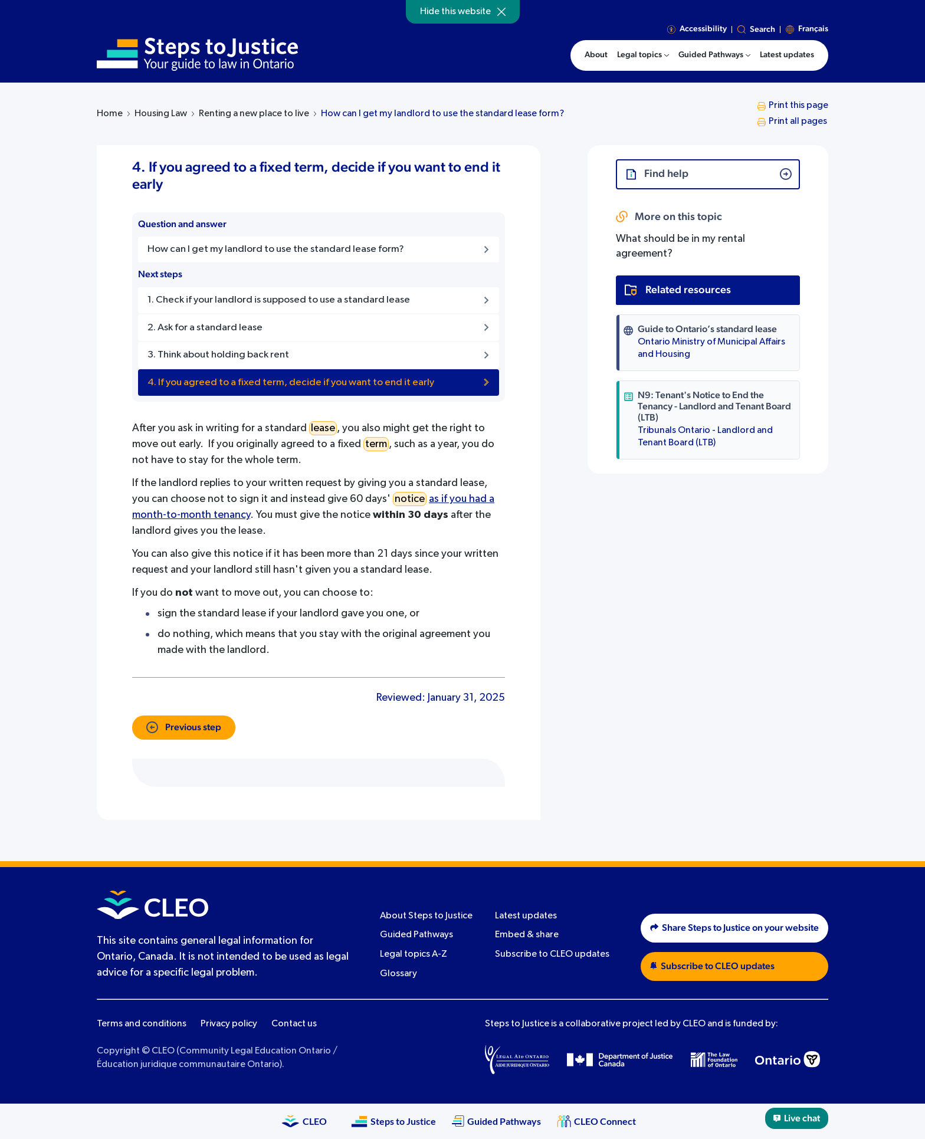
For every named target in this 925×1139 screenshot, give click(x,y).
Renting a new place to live (254, 114)
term (376, 444)
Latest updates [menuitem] (787, 55)
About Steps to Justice (426, 916)
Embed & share (527, 935)
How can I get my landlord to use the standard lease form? (442, 114)
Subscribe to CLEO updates (552, 954)
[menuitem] (643, 55)
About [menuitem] (596, 55)
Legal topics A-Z (413, 954)
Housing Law (161, 114)
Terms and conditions (141, 1024)
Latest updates (526, 916)
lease (323, 428)
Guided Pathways (416, 935)
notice (410, 499)
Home (110, 114)
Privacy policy (229, 1024)
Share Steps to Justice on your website (734, 928)
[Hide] (501, 12)
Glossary (398, 974)
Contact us (294, 1024)
